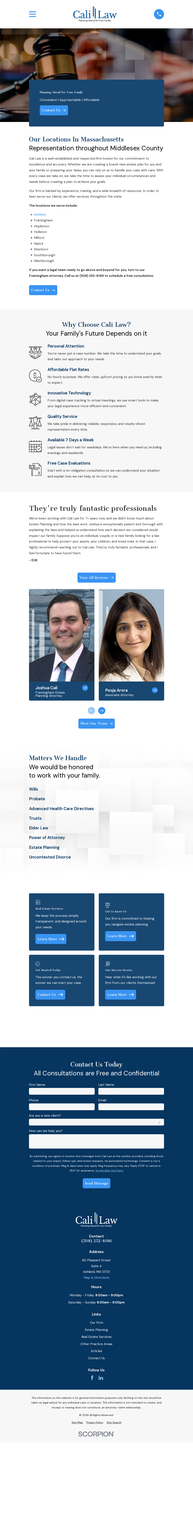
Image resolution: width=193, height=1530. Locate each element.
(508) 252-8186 (96, 1241)
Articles (96, 1351)
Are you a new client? (45, 1115)
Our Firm (96, 1322)
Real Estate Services (96, 1337)
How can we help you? (45, 1131)
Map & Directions (96, 1277)
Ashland (39, 214)
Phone (33, 1100)
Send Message (96, 1183)
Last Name (106, 1085)
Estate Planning (96, 1330)
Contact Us (96, 1358)
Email (102, 1100)
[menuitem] (77, 1422)
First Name (37, 1085)
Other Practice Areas (96, 1344)
